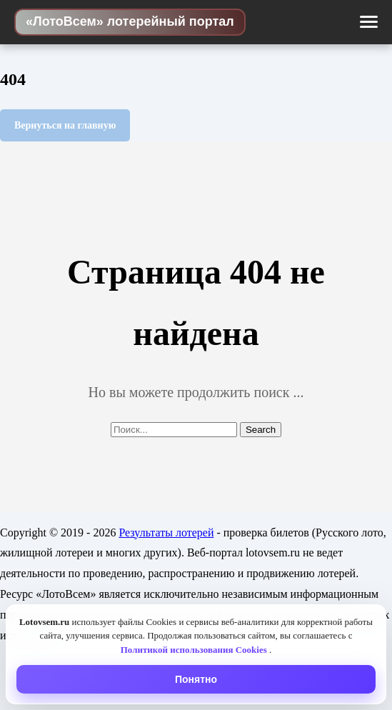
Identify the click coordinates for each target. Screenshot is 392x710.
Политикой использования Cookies (195, 649)
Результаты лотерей (166, 532)
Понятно (196, 679)
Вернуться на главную (65, 125)
